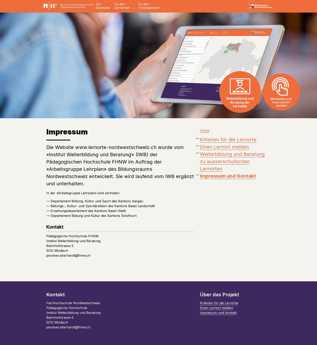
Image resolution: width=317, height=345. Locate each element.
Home (204, 130)
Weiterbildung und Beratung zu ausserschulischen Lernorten (232, 161)
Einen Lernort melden (224, 147)
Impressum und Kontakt (218, 313)
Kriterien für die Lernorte (228, 139)
